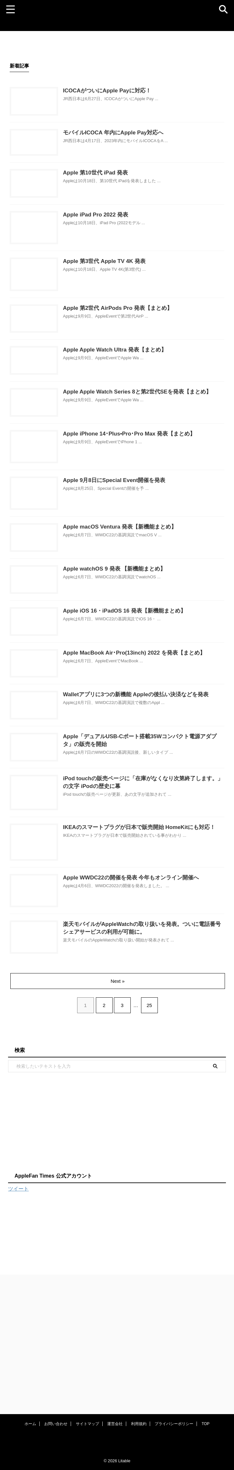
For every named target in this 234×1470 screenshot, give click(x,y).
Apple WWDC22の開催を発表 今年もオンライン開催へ (151, 1053)
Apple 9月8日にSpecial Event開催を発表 (133, 567)
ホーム (30, 1425)
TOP (205, 1425)
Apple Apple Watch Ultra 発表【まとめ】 (134, 407)
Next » (118, 1178)
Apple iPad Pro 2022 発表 (113, 242)
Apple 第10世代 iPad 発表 (113, 191)
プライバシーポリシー (174, 1425)
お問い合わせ (55, 1425)
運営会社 (115, 1425)
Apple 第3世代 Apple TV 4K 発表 (123, 299)
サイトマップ (87, 1425)
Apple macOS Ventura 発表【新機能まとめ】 (139, 624)
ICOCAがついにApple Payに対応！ (125, 91)
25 (150, 1202)
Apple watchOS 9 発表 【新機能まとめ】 (133, 675)
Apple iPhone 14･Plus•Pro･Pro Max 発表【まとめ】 (149, 509)
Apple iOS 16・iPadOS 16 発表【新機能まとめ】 (144, 726)
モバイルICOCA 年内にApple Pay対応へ (132, 142)
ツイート (18, 1385)
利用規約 (139, 1425)
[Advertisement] (106, 1317)
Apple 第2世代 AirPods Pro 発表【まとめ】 (137, 356)
